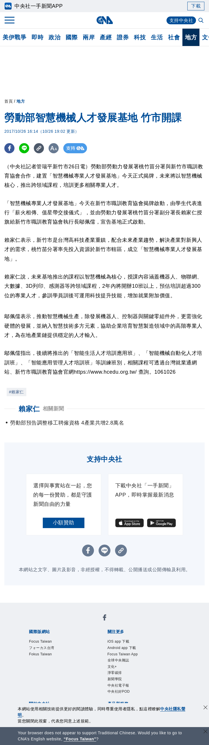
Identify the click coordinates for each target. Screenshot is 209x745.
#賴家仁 (16, 392)
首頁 (8, 101)
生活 (157, 37)
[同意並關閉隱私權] (206, 708)
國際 (71, 37)
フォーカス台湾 (41, 648)
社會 (174, 37)
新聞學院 (115, 679)
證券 (123, 37)
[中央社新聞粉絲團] (104, 618)
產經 (106, 37)
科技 (140, 37)
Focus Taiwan (40, 641)
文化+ (112, 667)
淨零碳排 (115, 673)
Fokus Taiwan (40, 654)
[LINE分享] (24, 148)
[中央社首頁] (104, 20)
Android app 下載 (122, 648)
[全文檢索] (201, 21)
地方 (191, 37)
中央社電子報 (118, 685)
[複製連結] (39, 148)
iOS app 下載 (119, 641)
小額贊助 (63, 522)
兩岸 (89, 37)
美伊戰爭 (14, 37)
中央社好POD (119, 691)
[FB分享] (9, 148)
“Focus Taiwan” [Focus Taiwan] (80, 739)
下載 (196, 5)
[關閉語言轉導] (206, 732)
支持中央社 (181, 20)
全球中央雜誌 (118, 660)
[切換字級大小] (54, 148)
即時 (37, 37)
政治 (54, 37)
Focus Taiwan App (123, 654)
